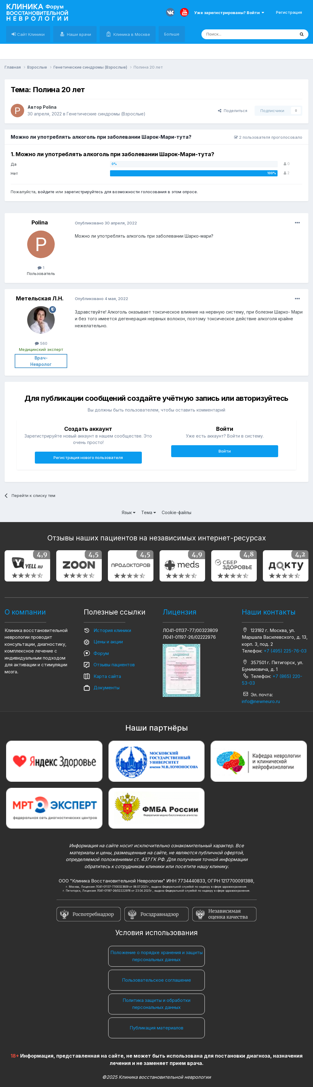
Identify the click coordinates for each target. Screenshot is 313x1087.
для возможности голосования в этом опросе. (150, 191)
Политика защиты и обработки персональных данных (156, 1003)
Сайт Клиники (30, 34)
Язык (128, 512)
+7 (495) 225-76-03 (285, 651)
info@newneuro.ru (261, 701)
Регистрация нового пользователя (88, 457)
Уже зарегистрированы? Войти (229, 12)
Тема (148, 512)
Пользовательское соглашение (156, 980)
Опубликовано (106, 222)
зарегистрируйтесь (83, 191)
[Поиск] (234, 34)
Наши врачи (78, 34)
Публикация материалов (156, 1028)
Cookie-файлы (176, 512)
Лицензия (180, 612)
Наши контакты (269, 612)
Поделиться (232, 110)
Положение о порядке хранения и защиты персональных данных (156, 956)
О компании (25, 612)
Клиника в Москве (131, 34)
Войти (225, 451)
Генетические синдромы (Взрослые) (106, 113)
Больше (171, 34)
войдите (46, 191)
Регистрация (289, 12)
